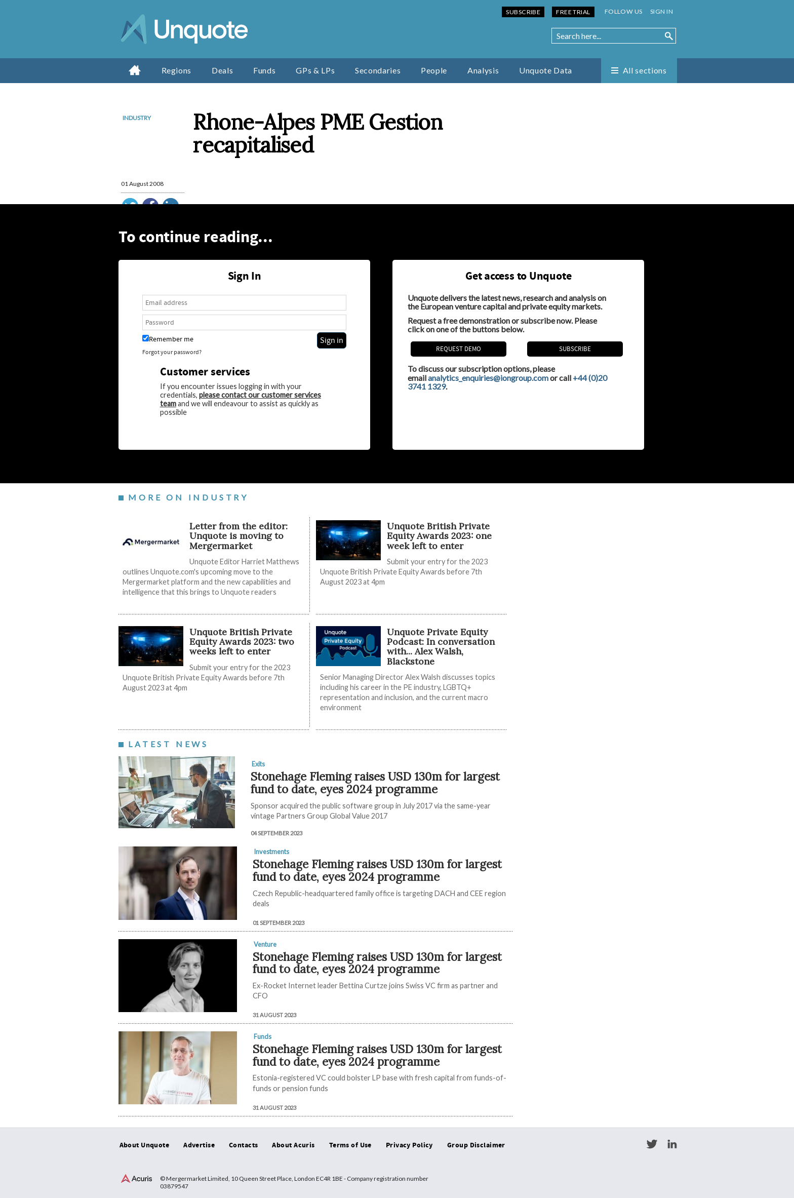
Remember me (167, 339)
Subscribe (523, 12)
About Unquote (145, 1145)
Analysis (483, 70)
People (434, 70)
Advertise (199, 1145)
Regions (176, 70)
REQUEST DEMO (458, 349)
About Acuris (293, 1145)
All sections (645, 70)
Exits (258, 764)
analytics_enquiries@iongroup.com (488, 377)
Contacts (243, 1145)
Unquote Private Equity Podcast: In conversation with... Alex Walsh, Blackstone (441, 646)
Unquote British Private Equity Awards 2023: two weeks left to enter (241, 642)
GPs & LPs (315, 70)
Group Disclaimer (476, 1145)
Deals (222, 70)
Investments (271, 851)
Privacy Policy (409, 1145)
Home (135, 69)
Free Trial (573, 12)
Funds (264, 70)
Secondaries (378, 70)
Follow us (624, 11)
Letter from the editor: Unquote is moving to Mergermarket (238, 536)
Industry (137, 118)
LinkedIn (672, 1144)
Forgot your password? (172, 352)
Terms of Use (350, 1145)
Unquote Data (545, 70)
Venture (265, 944)
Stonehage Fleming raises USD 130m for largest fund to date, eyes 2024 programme (375, 782)
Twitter (652, 1144)
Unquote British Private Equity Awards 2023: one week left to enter (439, 536)
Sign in (661, 11)
